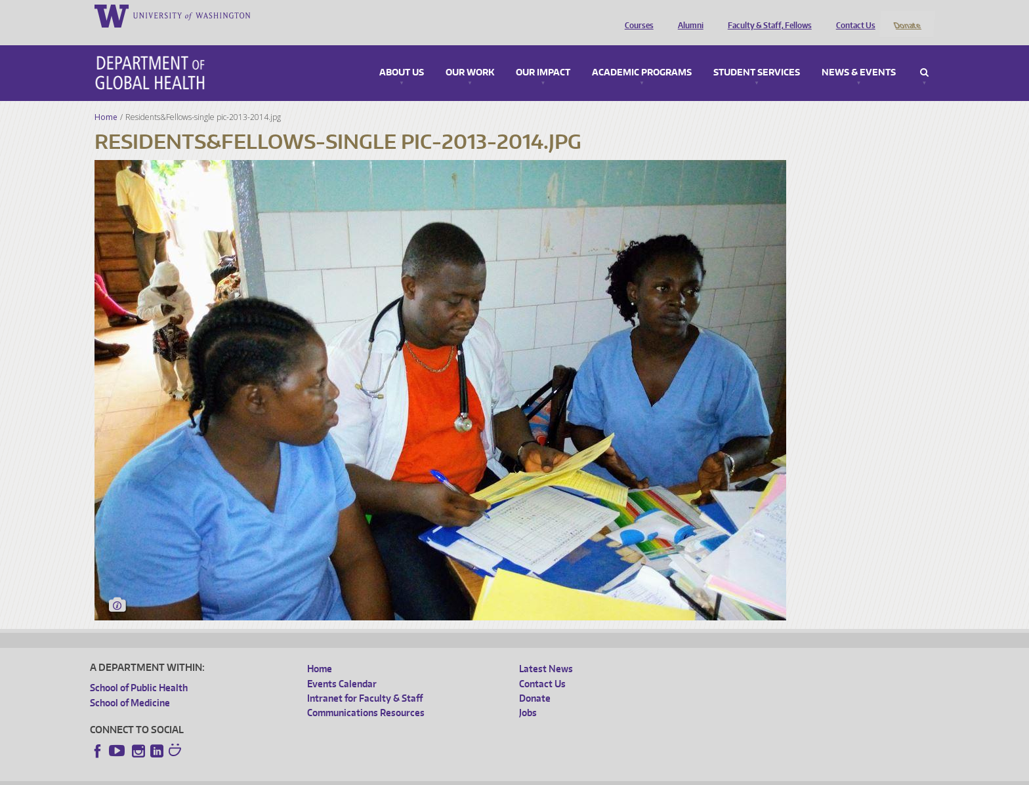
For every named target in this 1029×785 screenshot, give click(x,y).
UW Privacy (264, 775)
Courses (635, 15)
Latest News (546, 651)
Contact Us (852, 15)
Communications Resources (366, 695)
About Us (401, 55)
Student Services (756, 55)
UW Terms (317, 775)
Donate (906, 15)
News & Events (859, 55)
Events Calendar (342, 666)
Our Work (470, 55)
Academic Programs (642, 55)
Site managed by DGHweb (395, 775)
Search (924, 55)
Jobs (528, 695)
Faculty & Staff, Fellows (766, 15)
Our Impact (543, 55)
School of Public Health (139, 670)
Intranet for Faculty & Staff (365, 681)
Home (105, 99)
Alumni (687, 15)
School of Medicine (130, 685)
